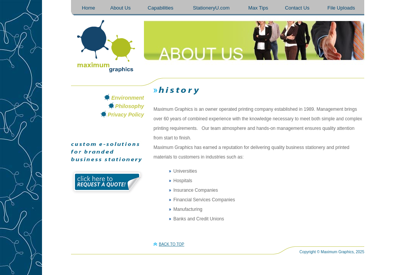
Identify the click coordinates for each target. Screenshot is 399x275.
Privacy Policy (126, 115)
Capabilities (160, 8)
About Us (120, 8)
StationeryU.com (211, 8)
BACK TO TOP (168, 244)
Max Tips (258, 8)
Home (88, 8)
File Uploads (341, 8)
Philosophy (129, 106)
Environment (127, 98)
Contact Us (297, 8)
